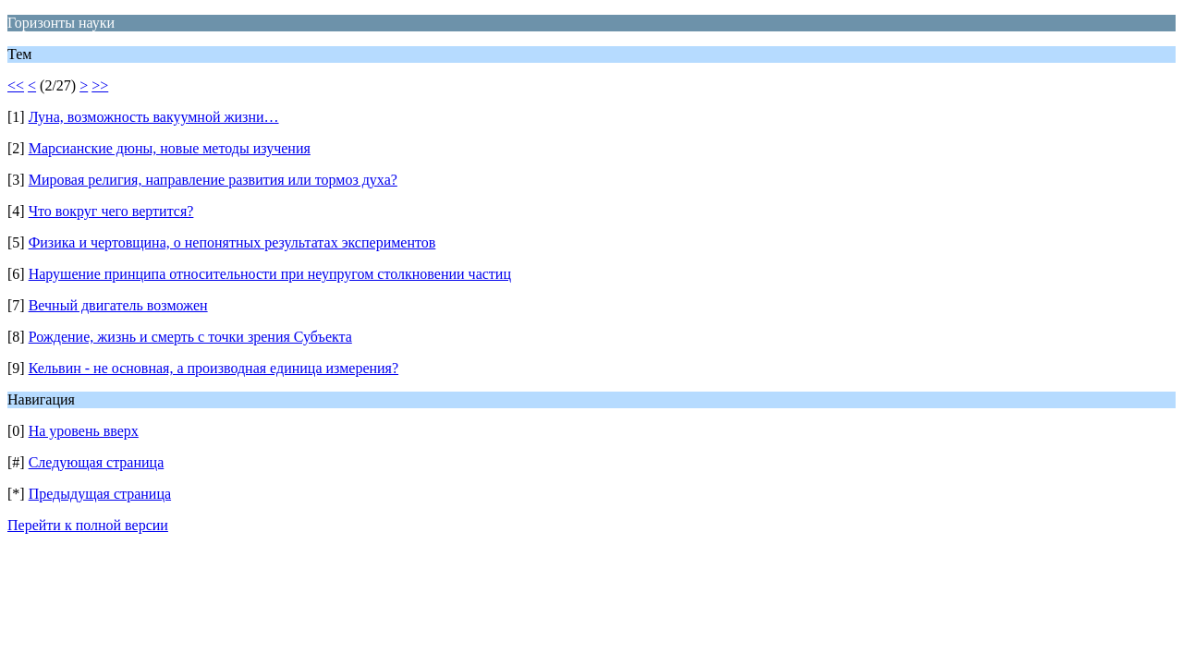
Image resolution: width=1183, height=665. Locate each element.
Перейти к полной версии (87, 525)
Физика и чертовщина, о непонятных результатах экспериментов (232, 242)
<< (15, 85)
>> (99, 85)
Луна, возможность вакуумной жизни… (154, 117)
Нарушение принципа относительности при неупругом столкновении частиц (270, 274)
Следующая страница (97, 462)
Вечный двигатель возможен (118, 305)
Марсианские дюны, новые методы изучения (170, 148)
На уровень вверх (84, 431)
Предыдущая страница (100, 494)
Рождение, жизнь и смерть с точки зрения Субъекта (190, 337)
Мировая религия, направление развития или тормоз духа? (213, 179)
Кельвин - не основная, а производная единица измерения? (213, 368)
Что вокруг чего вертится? (111, 211)
